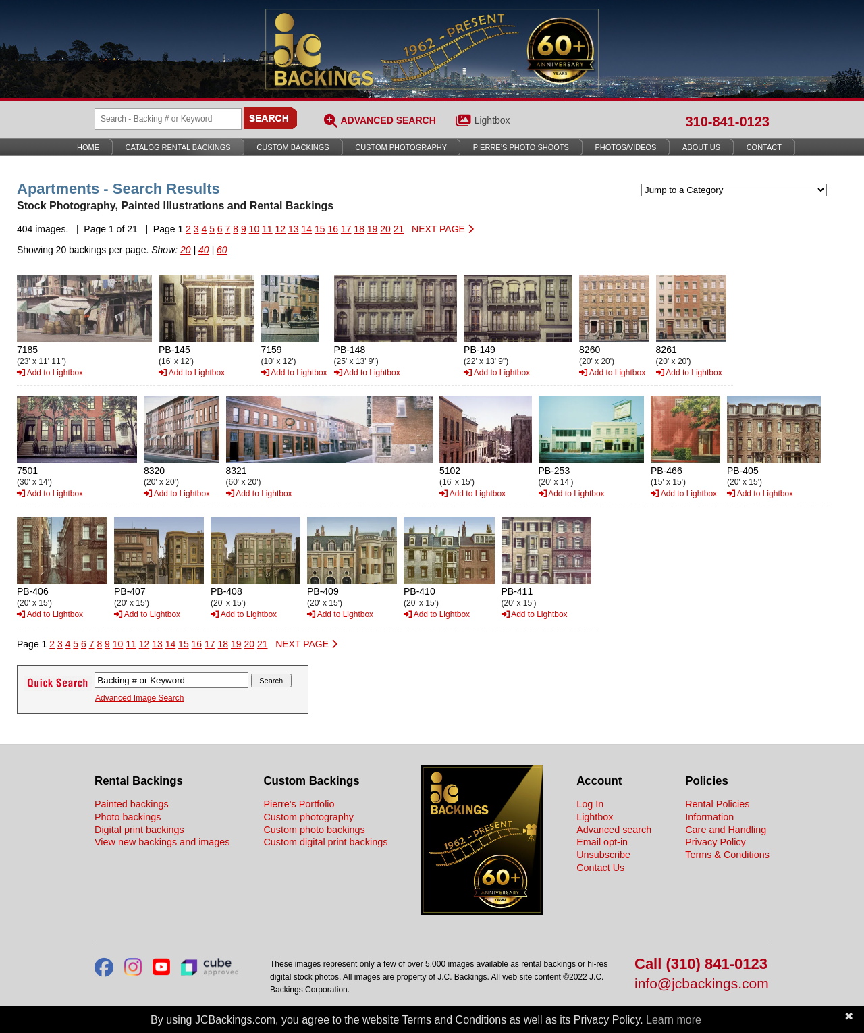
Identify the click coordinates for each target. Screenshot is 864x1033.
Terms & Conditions (727, 854)
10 (254, 228)
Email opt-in (602, 842)
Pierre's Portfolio (298, 804)
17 (346, 228)
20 (385, 228)
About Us (701, 147)
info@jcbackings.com (701, 984)
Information (709, 817)
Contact (764, 147)
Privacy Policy (715, 842)
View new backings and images (162, 842)
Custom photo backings (313, 829)
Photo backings (127, 817)
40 (203, 249)
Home (88, 147)
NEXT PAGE (443, 228)
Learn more (673, 1020)
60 (222, 249)
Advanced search (613, 829)
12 (280, 228)
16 (332, 228)
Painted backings (131, 804)
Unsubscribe (603, 854)
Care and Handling (725, 829)
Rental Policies (717, 804)
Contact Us (600, 867)
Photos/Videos (626, 147)
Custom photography (308, 817)
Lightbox (492, 120)
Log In (589, 804)
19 (372, 228)
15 (320, 228)
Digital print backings (139, 829)
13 (293, 228)
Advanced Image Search (139, 698)
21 (399, 228)
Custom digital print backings (325, 842)
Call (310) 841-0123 (700, 964)
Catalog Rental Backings (178, 147)
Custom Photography (401, 147)
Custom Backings (292, 147)
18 (359, 228)
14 (306, 228)
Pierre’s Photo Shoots (521, 147)
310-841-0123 (727, 121)
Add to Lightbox (50, 372)
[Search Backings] (168, 119)
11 (267, 228)
